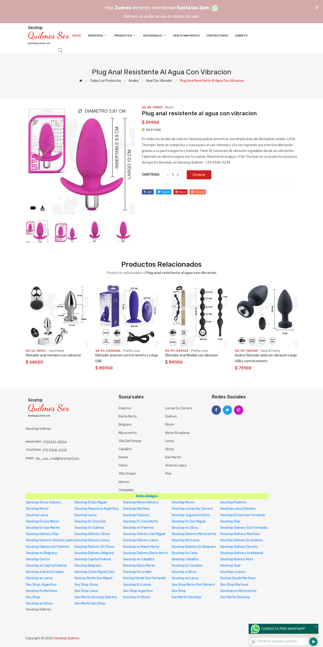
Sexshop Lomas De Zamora (192, 509)
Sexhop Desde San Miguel (93, 578)
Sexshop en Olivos (185, 528)
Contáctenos (217, 35)
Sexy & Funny (270, 350)
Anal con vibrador (159, 81)
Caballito (125, 449)
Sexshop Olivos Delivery (43, 502)
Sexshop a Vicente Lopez (45, 572)
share (197, 192)
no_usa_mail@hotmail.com (57, 459)
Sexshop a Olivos (184, 572)
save (180, 192)
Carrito (241, 35)
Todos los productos (105, 81)
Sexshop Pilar (230, 521)
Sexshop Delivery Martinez (240, 534)
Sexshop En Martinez (41, 591)
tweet (164, 192)
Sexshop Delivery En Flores (94, 547)
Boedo (123, 457)
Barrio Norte (128, 416)
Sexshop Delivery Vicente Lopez (50, 540)
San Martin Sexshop (186, 597)
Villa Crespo (127, 474)
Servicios (97, 35)
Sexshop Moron (183, 502)
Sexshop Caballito (185, 559)
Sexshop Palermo (233, 502)
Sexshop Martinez (136, 509)
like (148, 192)
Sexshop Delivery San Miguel (144, 534)
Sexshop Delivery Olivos (92, 534)
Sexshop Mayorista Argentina (96, 509)
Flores (123, 465)
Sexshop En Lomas (137, 585)
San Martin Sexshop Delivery (95, 597)
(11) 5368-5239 (55, 450)
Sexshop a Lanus (232, 572)
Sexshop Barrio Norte (139, 566)
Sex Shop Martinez (234, 585)
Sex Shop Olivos (86, 585)
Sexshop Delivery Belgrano (94, 553)
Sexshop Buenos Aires (236, 559)
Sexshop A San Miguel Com (94, 572)
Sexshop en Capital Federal (46, 566)
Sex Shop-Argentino (41, 585)
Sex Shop (179, 591)
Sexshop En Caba (184, 553)
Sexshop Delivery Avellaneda (241, 553)
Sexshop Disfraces (186, 540)
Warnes (124, 482)
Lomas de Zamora (178, 408)
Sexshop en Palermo (138, 528)
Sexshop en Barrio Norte (141, 547)
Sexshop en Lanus (39, 578)
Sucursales (154, 35)
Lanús (169, 441)
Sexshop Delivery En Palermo (47, 547)
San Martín (173, 457)
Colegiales (126, 490)
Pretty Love (131, 350)
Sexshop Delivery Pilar (42, 534)
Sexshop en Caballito (138, 559)
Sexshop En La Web (137, 572)
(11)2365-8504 (55, 442)
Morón (169, 425)
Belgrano (125, 425)
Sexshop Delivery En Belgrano (194, 547)
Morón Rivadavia (177, 433)
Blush (169, 107)
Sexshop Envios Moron (42, 521)
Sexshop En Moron (136, 597)
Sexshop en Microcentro (238, 591)
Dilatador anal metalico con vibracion (53, 355)
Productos (125, 35)
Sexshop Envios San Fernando (242, 515)
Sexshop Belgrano (87, 566)
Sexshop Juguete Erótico (191, 515)
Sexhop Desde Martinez (238, 578)
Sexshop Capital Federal (92, 559)
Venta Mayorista (186, 35)
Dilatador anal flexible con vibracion (191, 355)
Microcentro (128, 433)
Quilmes (171, 416)
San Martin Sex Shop (89, 603)
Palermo (125, 408)
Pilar (168, 474)
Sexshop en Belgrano (41, 553)
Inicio (76, 35)
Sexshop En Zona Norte (140, 521)
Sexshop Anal (230, 566)
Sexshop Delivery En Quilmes (241, 540)
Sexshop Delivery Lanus (92, 540)
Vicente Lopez (176, 465)
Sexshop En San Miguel (189, 521)
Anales (134, 81)
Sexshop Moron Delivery (141, 502)
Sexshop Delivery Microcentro (194, 534)
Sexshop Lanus (37, 515)
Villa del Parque (130, 441)
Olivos (169, 449)
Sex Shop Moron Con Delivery (193, 585)
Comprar (199, 175)
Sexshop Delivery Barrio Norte (145, 553)
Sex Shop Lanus (86, 591)
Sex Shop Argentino (138, 591)
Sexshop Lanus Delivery (238, 509)
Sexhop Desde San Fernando (144, 578)
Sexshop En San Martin (43, 528)
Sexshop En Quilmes (89, 528)
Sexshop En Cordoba (187, 566)
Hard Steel (56, 350)
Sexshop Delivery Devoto (239, 547)
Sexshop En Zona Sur (90, 521)
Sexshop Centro (38, 559)
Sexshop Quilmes (66, 638)
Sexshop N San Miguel (90, 502)
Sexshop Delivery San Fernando (243, 528)
